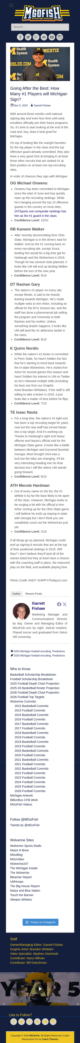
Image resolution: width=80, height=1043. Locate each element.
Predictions (58, 651)
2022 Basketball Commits (32, 768)
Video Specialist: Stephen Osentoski (34, 953)
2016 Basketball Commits (32, 715)
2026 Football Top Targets (27, 697)
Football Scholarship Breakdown (31, 679)
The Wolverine (19, 872)
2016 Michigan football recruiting (32, 651)
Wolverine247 (19, 863)
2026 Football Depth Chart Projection (34, 692)
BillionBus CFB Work (24, 800)
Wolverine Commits (23, 701)
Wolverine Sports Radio (26, 845)
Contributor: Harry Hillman (27, 958)
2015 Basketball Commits (32, 706)
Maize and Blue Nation (25, 890)
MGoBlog (16, 854)
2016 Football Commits (30, 719)
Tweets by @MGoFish (25, 825)
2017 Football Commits (30, 728)
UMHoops (16, 881)
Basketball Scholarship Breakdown (33, 674)
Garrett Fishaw (42, 105)
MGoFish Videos (21, 804)
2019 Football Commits (30, 746)
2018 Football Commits (30, 737)
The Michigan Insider (24, 868)
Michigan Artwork (21, 795)
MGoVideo (17, 859)
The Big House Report (25, 886)
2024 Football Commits (30, 782)
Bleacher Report (21, 877)
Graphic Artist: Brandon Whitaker (32, 949)
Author (16, 593)
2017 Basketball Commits (32, 724)
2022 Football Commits (30, 773)
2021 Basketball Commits (32, 759)
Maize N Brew (19, 850)
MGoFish (34, 1035)
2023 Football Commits (30, 777)
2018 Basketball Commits (32, 732)
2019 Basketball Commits (32, 741)
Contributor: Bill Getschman (28, 962)
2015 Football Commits (30, 710)
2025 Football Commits (30, 786)
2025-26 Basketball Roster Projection (35, 688)
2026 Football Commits (30, 791)
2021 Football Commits (30, 764)
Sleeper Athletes (21, 899)
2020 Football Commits (30, 755)
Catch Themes (50, 1039)
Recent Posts (33, 593)
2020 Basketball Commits (32, 750)
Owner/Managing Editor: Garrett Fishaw (36, 944)
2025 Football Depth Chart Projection (34, 683)
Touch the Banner (22, 895)
